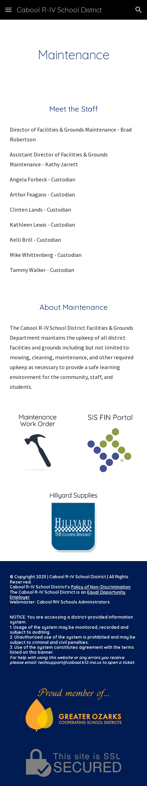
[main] (73, 55)
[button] (8, 9)
